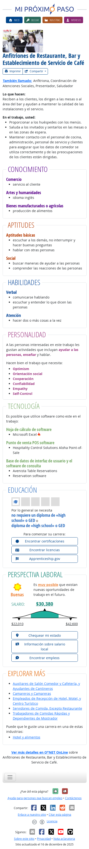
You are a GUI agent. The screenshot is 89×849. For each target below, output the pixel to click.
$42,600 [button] (72, 624)
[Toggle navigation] (10, 777)
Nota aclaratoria (64, 839)
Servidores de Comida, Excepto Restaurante (47, 708)
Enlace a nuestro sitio (32, 815)
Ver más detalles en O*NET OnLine (39, 752)
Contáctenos (73, 798)
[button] (39, 434)
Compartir (34, 71)
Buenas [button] (17, 594)
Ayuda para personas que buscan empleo (35, 798)
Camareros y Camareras (32, 693)
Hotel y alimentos (26, 737)
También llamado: (17, 80)
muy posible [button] (48, 584)
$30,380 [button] (44, 604)
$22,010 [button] (17, 624)
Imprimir (13, 71)
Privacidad (44, 839)
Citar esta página (60, 815)
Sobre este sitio (24, 839)
